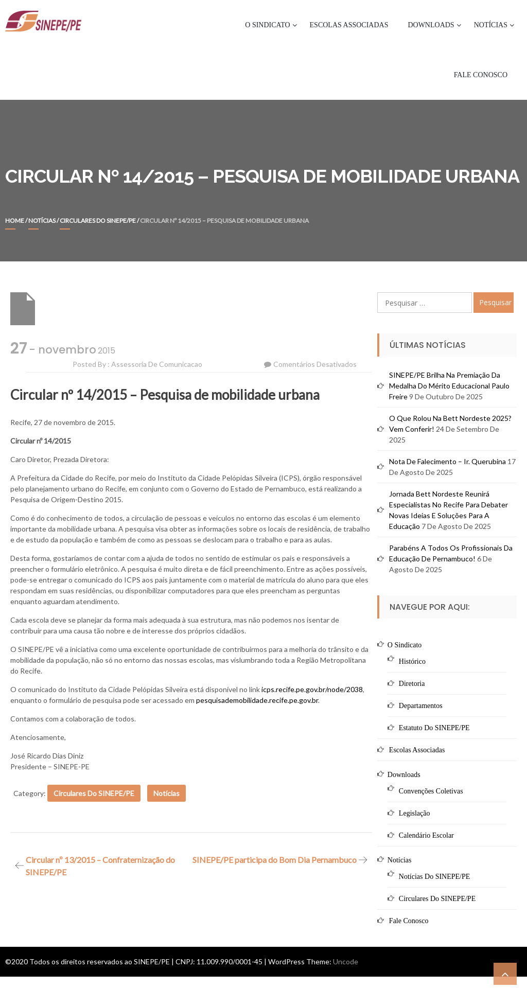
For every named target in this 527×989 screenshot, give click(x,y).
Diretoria (412, 683)
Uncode (345, 961)
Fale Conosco (480, 75)
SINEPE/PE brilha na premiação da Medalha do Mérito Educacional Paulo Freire (449, 385)
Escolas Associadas (349, 25)
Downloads (431, 25)
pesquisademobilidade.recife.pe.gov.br (257, 700)
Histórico (412, 661)
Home (14, 220)
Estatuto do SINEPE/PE (434, 728)
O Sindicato (267, 25)
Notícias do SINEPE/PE (434, 876)
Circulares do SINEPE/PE (98, 220)
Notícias (490, 25)
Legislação (414, 813)
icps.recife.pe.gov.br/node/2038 (312, 689)
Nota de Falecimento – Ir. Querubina (447, 461)
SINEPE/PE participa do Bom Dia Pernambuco (274, 859)
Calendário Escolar (426, 835)
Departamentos (421, 706)
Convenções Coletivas (431, 791)
